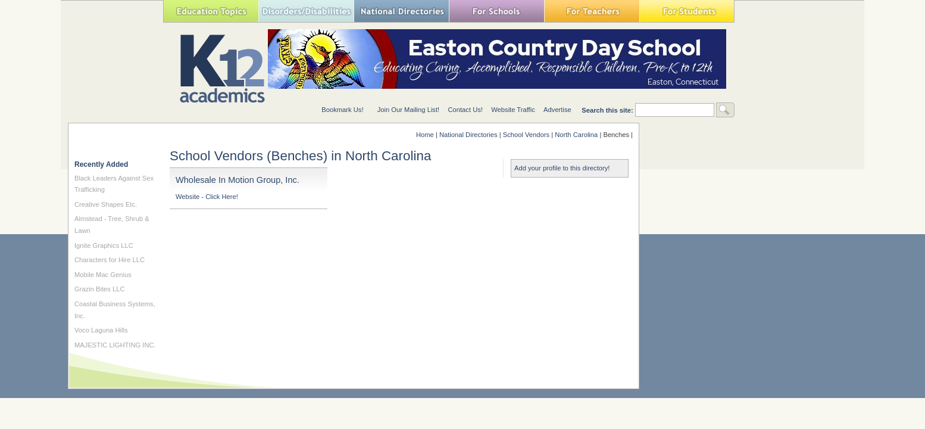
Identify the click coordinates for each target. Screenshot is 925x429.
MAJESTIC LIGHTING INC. (115, 345)
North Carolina (576, 134)
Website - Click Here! (207, 196)
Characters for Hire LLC (109, 259)
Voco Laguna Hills (101, 330)
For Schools (496, 11)
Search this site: (608, 110)
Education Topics (210, 11)
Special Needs (306, 11)
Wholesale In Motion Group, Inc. (237, 180)
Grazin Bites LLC (99, 289)
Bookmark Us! (342, 109)
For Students (687, 11)
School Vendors (526, 134)
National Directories (401, 11)
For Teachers (591, 11)
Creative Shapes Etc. (105, 204)
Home (425, 134)
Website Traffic (513, 109)
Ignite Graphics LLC (103, 245)
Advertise (557, 109)
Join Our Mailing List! (408, 109)
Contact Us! (465, 109)
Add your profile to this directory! (562, 168)
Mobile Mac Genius (103, 274)
